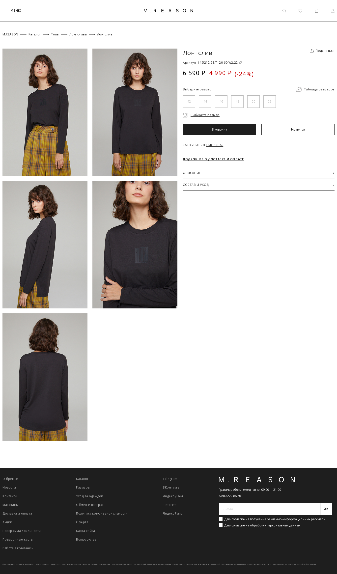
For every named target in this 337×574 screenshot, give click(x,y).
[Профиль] (333, 11)
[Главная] (168, 10)
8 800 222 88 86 (230, 496)
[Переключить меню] (12, 11)
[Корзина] (316, 11)
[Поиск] (284, 11)
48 (237, 101)
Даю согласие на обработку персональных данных (262, 525)
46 (221, 101)
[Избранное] (300, 11)
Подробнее (102, 564)
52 (269, 101)
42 (189, 101)
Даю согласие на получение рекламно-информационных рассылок (274, 519)
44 (205, 101)
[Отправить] (326, 509)
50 (253, 101)
